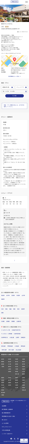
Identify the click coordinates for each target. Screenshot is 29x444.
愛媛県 (9, 382)
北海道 (23, 359)
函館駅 (13, 321)
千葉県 (16, 369)
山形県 (23, 295)
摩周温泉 (23, 346)
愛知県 (2, 364)
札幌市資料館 (17, 333)
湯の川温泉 (11, 349)
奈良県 (23, 387)
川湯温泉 (17, 346)
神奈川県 (17, 374)
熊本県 (2, 385)
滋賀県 (23, 377)
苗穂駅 (8, 321)
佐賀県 (2, 380)
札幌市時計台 (4, 337)
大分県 (2, 387)
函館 (2, 312)
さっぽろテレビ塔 (5, 330)
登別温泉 (3, 346)
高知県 (9, 385)
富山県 (9, 361)
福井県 (9, 366)
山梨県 (9, 369)
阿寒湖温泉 (10, 346)
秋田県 (18, 295)
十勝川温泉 (4, 349)
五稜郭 (17, 337)
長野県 (9, 371)
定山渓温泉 (18, 349)
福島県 (2, 299)
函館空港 (23, 337)
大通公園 (12, 337)
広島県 (16, 385)
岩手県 (8, 295)
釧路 (6, 309)
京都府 (23, 380)
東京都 (16, 371)
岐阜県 (2, 359)
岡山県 (16, 382)
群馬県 (16, 364)
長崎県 (2, 382)
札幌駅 (2, 321)
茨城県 (16, 359)
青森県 (2, 295)
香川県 (9, 380)
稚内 (18, 309)
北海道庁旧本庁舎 (16, 330)
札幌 (2, 309)
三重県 (2, 366)
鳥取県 (16, 377)
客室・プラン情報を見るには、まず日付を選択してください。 (14, 105)
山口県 (16, 387)
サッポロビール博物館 (6, 333)
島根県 (16, 380)
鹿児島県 (3, 392)
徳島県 (9, 377)
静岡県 (2, 361)
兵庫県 (23, 385)
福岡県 (2, 377)
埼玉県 (16, 366)
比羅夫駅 (19, 321)
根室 (10, 309)
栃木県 (16, 361)
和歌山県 (24, 390)
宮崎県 (2, 390)
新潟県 (9, 359)
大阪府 (23, 382)
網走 (14, 309)
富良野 (23, 309)
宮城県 (13, 295)
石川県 (9, 364)
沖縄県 (2, 395)
